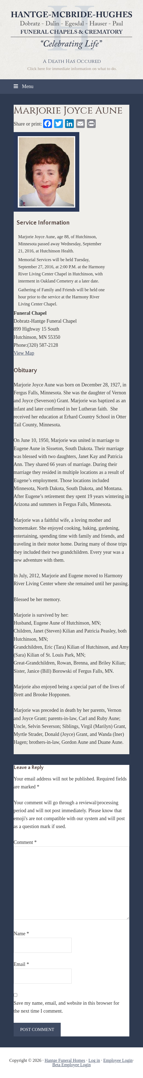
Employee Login (118, 1060)
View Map (24, 353)
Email (21, 964)
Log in (94, 1060)
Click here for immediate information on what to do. (72, 68)
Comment (25, 842)
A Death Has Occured (72, 61)
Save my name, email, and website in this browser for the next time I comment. (66, 1007)
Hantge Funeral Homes (65, 1060)
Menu (23, 86)
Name (21, 933)
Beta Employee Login (71, 1064)
